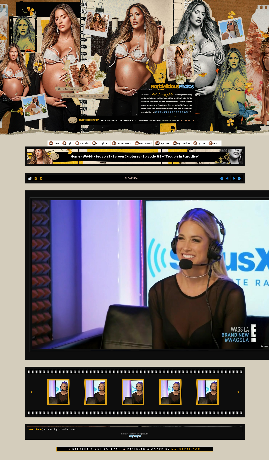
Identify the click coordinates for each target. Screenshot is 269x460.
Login (67, 143)
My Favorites (181, 143)
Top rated (162, 143)
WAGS (88, 156)
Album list (82, 143)
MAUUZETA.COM (186, 449)
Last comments (122, 143)
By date (199, 143)
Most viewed (143, 143)
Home (54, 143)
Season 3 (102, 156)
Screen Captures (126, 156)
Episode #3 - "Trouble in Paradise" (171, 156)
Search (214, 143)
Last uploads (100, 143)
